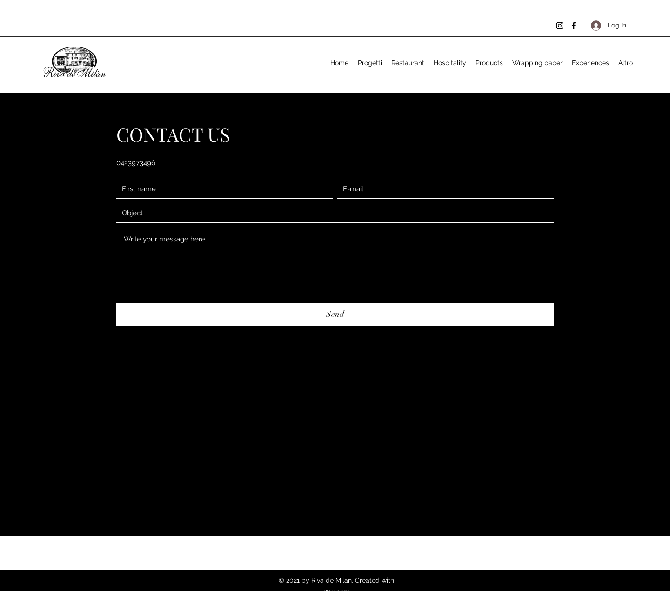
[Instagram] (559, 25)
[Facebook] (573, 25)
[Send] (335, 314)
